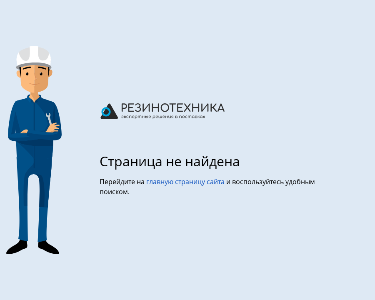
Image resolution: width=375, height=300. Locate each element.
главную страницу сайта (186, 181)
